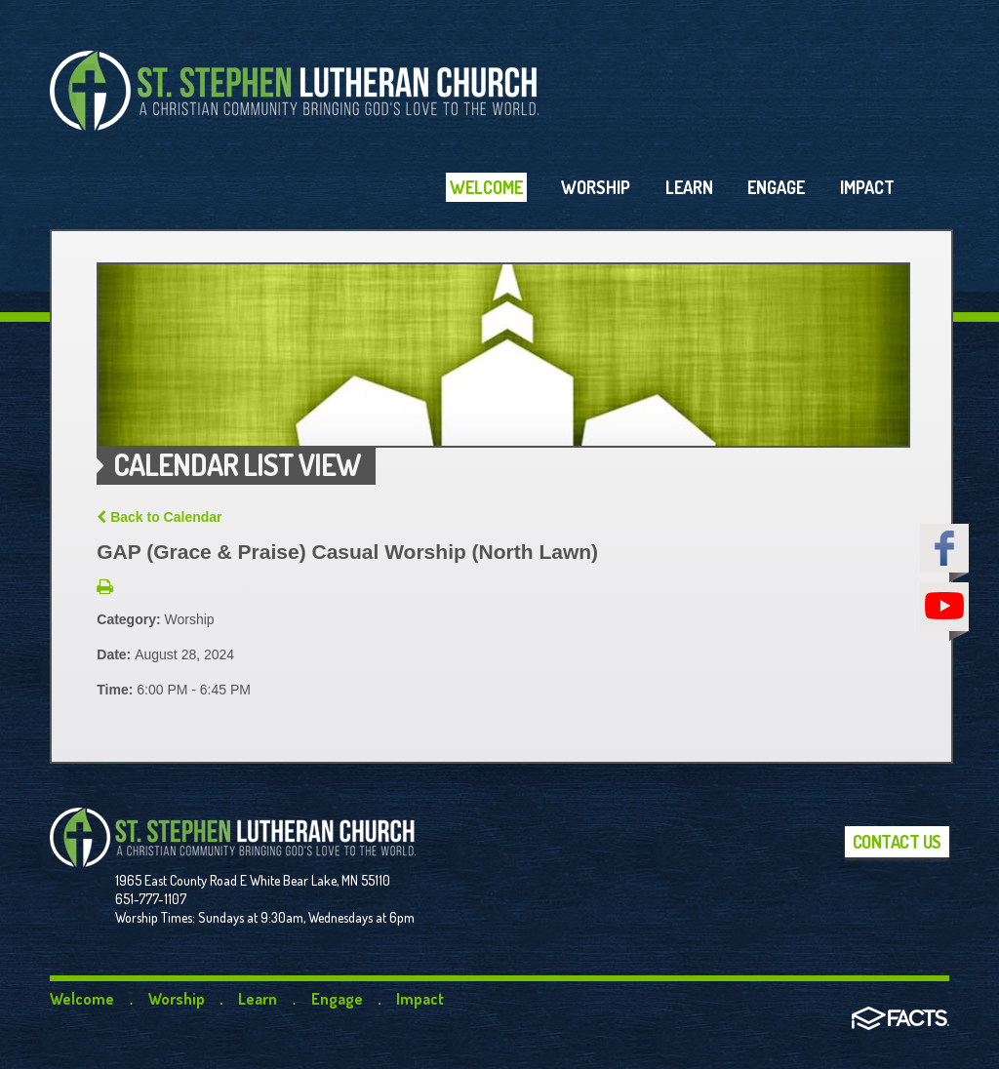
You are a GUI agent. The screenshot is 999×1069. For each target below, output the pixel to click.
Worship (176, 999)
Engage (337, 999)
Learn (257, 999)
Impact (420, 999)
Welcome (82, 999)
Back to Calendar (159, 517)
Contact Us (897, 841)
